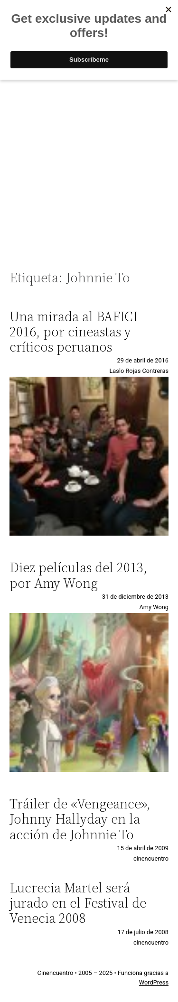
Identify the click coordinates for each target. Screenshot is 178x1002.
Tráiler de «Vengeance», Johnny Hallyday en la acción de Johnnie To (79, 819)
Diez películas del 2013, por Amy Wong (78, 575)
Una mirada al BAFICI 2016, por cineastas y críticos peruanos (73, 332)
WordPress (154, 982)
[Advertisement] (89, 170)
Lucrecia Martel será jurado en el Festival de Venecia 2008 (77, 903)
